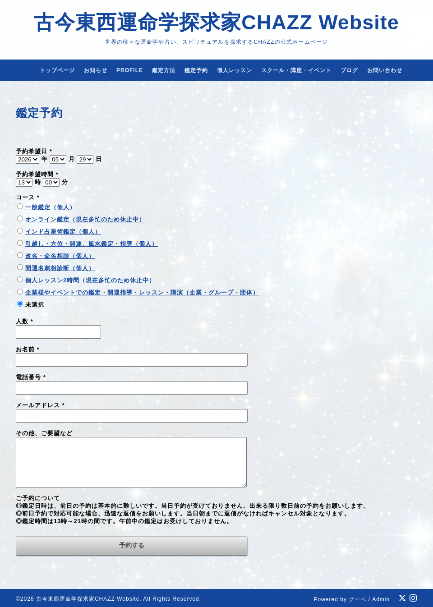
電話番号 (31, 377)
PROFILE (129, 70)
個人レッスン (234, 70)
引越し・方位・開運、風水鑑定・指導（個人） (91, 243)
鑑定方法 (163, 70)
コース (28, 197)
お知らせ (95, 70)
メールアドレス (40, 405)
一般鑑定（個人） (50, 207)
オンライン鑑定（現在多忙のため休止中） (85, 219)
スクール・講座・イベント (296, 70)
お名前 (28, 349)
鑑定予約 (196, 70)
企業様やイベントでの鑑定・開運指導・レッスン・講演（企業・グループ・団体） (142, 292)
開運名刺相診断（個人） (60, 268)
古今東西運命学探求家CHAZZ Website (216, 22)
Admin (381, 599)
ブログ (349, 70)
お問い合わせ (384, 70)
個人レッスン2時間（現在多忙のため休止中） (90, 280)
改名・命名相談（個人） (60, 256)
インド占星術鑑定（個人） (63, 231)
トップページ (57, 70)
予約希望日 (34, 151)
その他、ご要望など (44, 433)
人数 (24, 321)
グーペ (357, 599)
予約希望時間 (37, 174)
